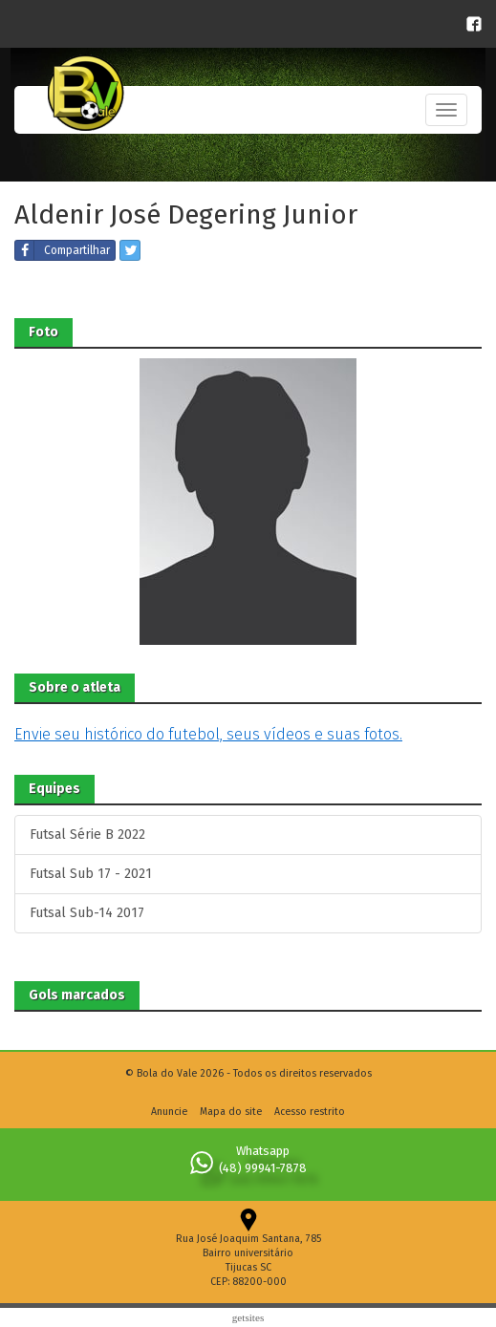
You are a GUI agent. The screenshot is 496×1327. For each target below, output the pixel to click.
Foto (43, 332)
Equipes (54, 789)
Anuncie (169, 1111)
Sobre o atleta (74, 687)
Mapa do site (231, 1111)
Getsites (248, 1317)
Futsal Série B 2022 (87, 834)
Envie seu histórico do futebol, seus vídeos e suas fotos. (208, 734)
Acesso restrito (309, 1111)
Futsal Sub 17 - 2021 (91, 874)
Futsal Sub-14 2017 (87, 913)
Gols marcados (77, 995)
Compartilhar (62, 250)
